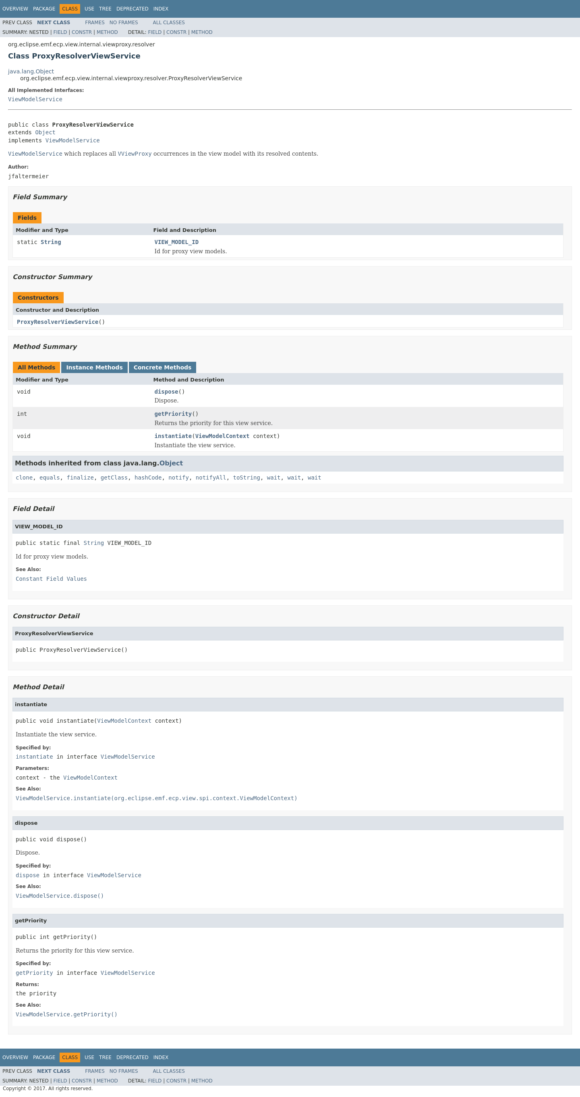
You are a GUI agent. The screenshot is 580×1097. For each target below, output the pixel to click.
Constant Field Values (51, 579)
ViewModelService (35, 99)
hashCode (148, 477)
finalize (79, 477)
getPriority (173, 414)
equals (49, 477)
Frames (95, 22)
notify (178, 477)
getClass (114, 477)
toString (246, 477)
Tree (105, 9)
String (51, 242)
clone (24, 477)
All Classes (169, 22)
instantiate (173, 436)
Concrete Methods (163, 367)
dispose (166, 391)
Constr (82, 32)
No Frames (124, 22)
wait (274, 477)
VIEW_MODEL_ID (177, 242)
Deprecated (132, 9)
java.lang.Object (31, 71)
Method (107, 32)
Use (89, 9)
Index (161, 9)
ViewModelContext (222, 436)
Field (60, 32)
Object (45, 132)
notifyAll (211, 477)
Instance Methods (94, 367)
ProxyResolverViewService (57, 322)
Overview (15, 9)
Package (44, 9)
